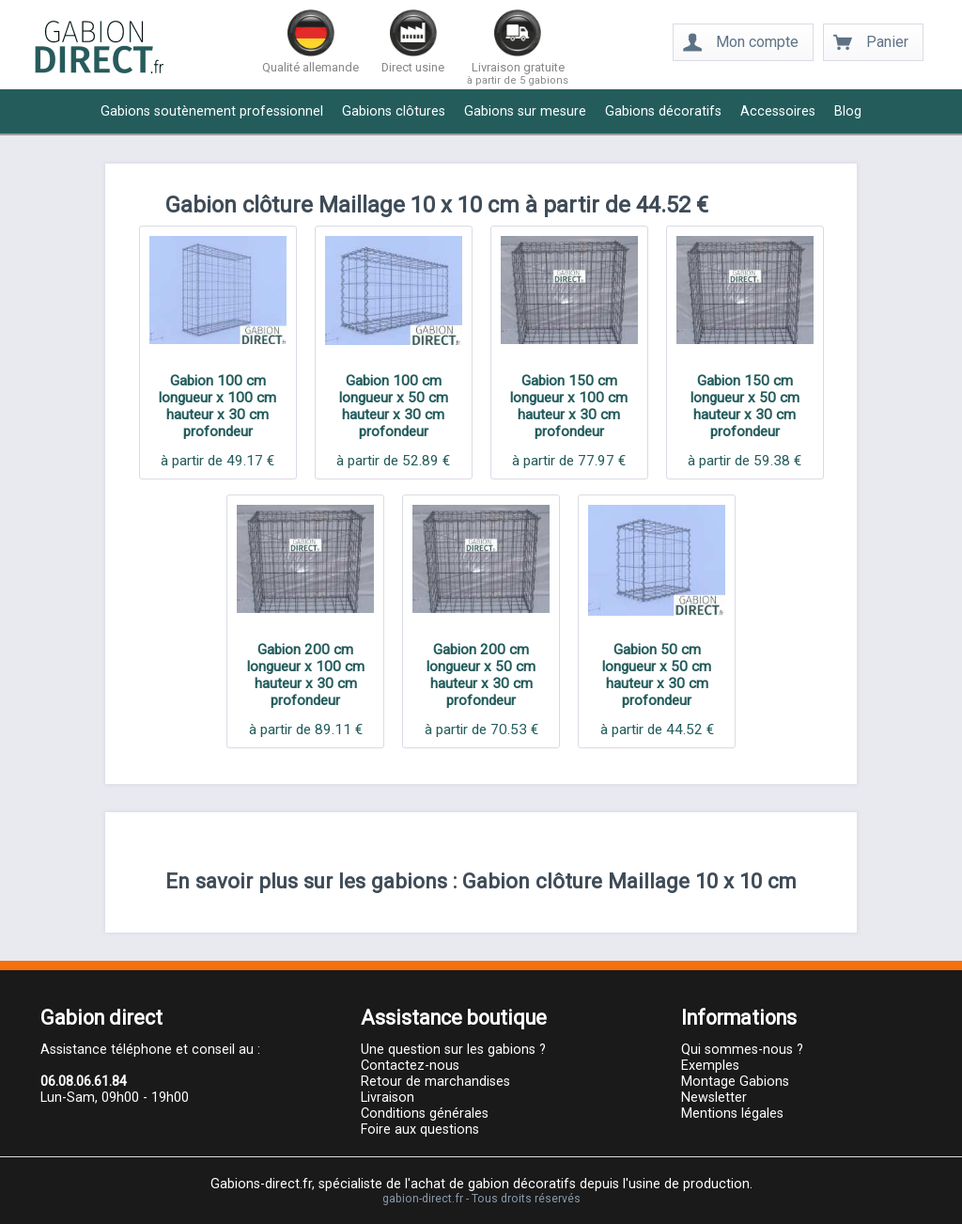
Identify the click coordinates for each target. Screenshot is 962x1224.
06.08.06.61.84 (83, 1082)
